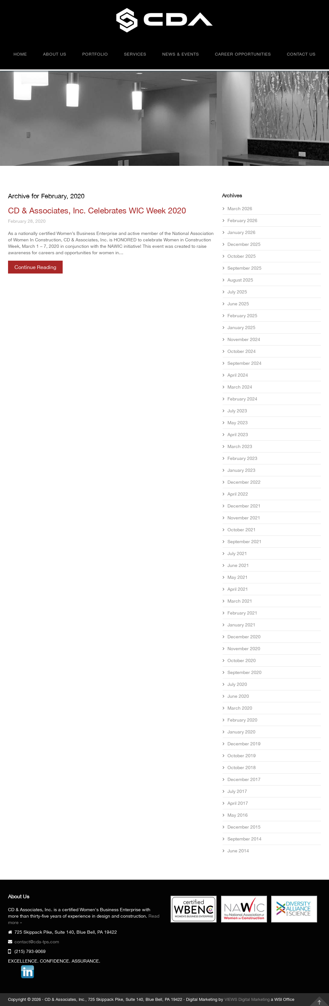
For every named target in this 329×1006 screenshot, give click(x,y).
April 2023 (237, 434)
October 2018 (241, 767)
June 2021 (238, 565)
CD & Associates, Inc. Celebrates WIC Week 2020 (97, 210)
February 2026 (242, 220)
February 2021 (242, 612)
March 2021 (239, 601)
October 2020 (241, 660)
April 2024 (237, 375)
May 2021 (237, 577)
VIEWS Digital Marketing (247, 999)
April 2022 (237, 494)
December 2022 (244, 482)
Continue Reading (35, 267)
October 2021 (241, 529)
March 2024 (239, 387)
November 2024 (243, 339)
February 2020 (242, 720)
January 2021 (241, 624)
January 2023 (241, 470)
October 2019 (241, 755)
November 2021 (243, 517)
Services (135, 54)
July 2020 (237, 684)
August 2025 (240, 280)
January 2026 (241, 232)
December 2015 (244, 827)
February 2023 (242, 458)
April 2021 (237, 589)
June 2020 (238, 696)
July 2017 (237, 791)
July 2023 (237, 410)
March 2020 (239, 708)
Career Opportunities (243, 54)
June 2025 (238, 303)
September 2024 (244, 363)
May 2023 (237, 422)
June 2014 (238, 850)
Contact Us (301, 54)
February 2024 (242, 398)
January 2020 (241, 731)
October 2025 (241, 256)
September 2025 (244, 268)
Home (20, 54)
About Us (54, 54)
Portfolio (95, 54)
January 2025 (241, 327)
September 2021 (244, 541)
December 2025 (244, 244)
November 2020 (243, 648)
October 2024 (241, 351)
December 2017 (244, 779)
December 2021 (244, 505)
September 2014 (244, 838)
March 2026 (239, 208)
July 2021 (237, 553)
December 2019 (244, 743)
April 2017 (237, 803)
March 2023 (239, 446)
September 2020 (244, 672)
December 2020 (244, 636)
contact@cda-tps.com (36, 941)
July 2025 (237, 291)
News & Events (180, 54)
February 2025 (242, 315)
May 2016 (237, 815)
